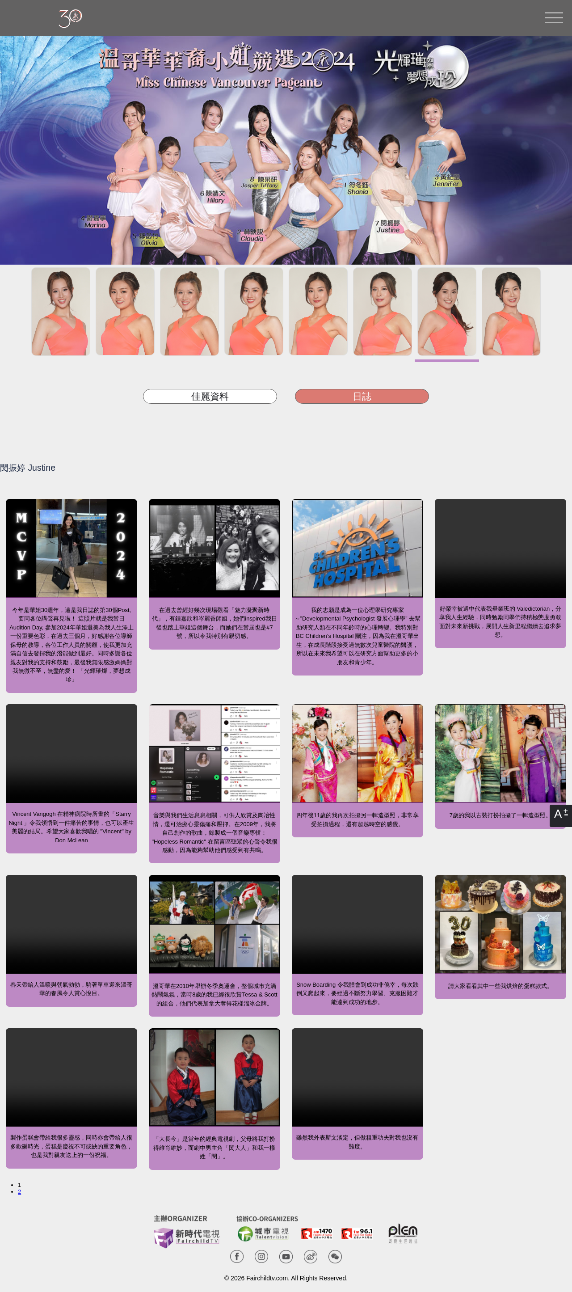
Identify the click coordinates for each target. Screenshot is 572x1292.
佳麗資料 (210, 396)
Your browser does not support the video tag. (500, 548)
